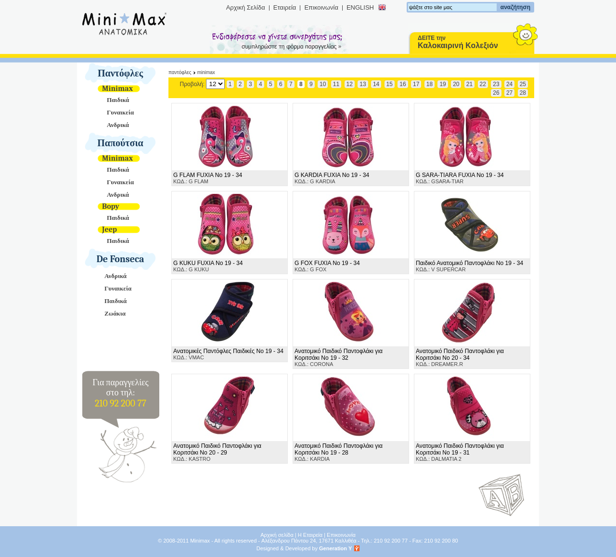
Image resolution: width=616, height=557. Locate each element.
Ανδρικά (118, 124)
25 (523, 84)
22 (483, 84)
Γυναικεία (120, 112)
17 (416, 84)
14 (376, 84)
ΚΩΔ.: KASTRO (217, 452)
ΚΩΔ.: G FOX (327, 266)
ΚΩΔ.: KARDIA (339, 452)
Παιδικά (118, 99)
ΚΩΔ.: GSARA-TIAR (460, 178)
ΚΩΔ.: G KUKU (208, 266)
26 (496, 92)
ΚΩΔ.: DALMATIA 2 (460, 452)
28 (523, 92)
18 (429, 84)
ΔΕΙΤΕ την (458, 42)
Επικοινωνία (321, 7)
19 (442, 84)
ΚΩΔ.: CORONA (339, 357)
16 (402, 84)
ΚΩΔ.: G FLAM (207, 178)
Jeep (109, 229)
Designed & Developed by (304, 548)
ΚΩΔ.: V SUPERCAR (469, 266)
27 (509, 92)
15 (389, 84)
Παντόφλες (120, 73)
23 (496, 84)
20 (456, 84)
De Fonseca (120, 259)
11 (336, 84)
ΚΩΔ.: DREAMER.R (460, 357)
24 (509, 84)
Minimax (117, 88)
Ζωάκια (115, 313)
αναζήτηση (515, 7)
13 (362, 84)
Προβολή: (202, 84)
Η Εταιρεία (310, 535)
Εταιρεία (284, 7)
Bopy (110, 206)
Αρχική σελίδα (277, 535)
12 (349, 84)
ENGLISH (360, 7)
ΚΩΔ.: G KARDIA (332, 178)
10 (323, 84)
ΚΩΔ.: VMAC (228, 354)
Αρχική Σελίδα (245, 7)
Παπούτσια (120, 143)
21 (469, 84)
